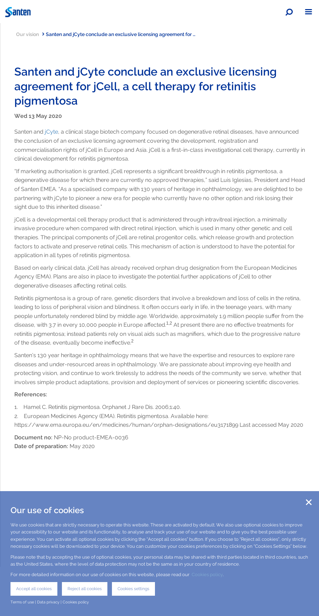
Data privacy (48, 602)
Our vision (30, 34)
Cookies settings (133, 588)
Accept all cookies (34, 588)
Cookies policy (207, 574)
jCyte (51, 131)
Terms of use (22, 602)
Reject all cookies (85, 588)
